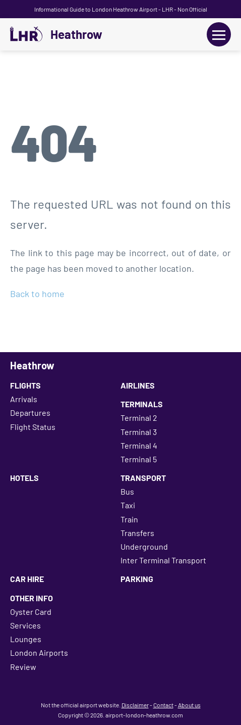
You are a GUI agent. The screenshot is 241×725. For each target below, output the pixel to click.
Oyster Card (30, 611)
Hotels (24, 477)
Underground (144, 546)
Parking (136, 579)
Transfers (137, 533)
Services (25, 625)
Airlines (137, 385)
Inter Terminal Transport (163, 560)
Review (23, 666)
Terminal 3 (138, 432)
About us (189, 704)
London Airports (39, 652)
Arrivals (23, 399)
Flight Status (32, 426)
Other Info (31, 598)
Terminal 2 (138, 417)
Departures (30, 412)
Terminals (141, 404)
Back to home (37, 293)
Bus (127, 491)
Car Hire (27, 579)
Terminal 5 (138, 459)
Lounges (25, 639)
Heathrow (76, 34)
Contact (163, 704)
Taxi (127, 505)
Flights (25, 385)
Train (129, 519)
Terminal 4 (138, 445)
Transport (143, 477)
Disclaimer (135, 704)
